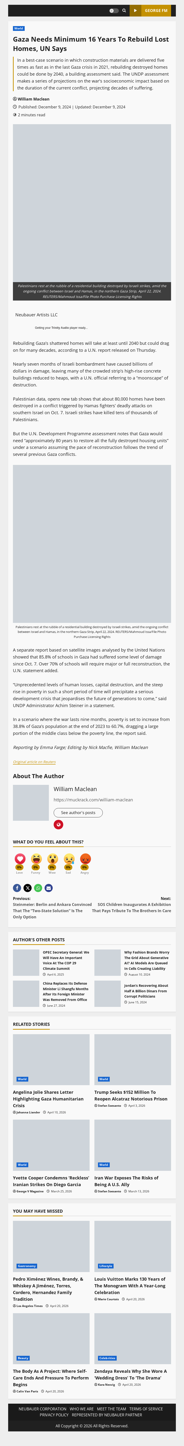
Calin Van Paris (27, 1401)
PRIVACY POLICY (54, 1424)
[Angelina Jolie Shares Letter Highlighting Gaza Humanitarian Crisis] (51, 1062)
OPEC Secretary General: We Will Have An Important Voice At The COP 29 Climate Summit (26, 966)
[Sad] (74, 863)
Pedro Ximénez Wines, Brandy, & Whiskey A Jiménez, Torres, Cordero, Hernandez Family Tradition (49, 1298)
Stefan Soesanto (109, 1115)
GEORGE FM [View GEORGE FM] (148, 11)
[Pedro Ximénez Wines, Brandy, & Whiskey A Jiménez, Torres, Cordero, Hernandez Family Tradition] (51, 1256)
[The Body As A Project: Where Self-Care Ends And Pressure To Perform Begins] (51, 1348)
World (18, 28)
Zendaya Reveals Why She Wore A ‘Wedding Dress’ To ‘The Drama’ (131, 1387)
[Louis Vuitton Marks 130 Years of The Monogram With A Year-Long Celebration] (132, 1256)
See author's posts (79, 813)
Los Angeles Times (30, 1315)
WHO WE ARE (82, 1418)
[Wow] (56, 863)
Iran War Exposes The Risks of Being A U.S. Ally (129, 1183)
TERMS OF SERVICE (146, 1418)
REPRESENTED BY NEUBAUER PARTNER (107, 1424)
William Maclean (34, 99)
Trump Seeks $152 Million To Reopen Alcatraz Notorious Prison (127, 1101)
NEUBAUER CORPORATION (42, 1418)
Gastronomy (27, 1275)
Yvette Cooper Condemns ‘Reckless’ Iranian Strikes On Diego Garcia (46, 1187)
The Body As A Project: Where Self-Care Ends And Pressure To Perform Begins (50, 1387)
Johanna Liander (28, 1115)
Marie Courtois (108, 1309)
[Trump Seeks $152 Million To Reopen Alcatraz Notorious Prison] (132, 1062)
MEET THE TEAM (111, 1418)
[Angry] (92, 863)
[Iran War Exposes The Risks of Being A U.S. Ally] (132, 1148)
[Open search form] (124, 11)
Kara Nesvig (106, 1401)
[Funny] (38, 863)
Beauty (23, 1368)
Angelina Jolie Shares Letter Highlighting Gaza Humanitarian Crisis (51, 1101)
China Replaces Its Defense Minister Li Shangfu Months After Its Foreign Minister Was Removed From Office (26, 997)
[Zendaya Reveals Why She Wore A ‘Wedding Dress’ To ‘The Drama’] (132, 1348)
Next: (131, 908)
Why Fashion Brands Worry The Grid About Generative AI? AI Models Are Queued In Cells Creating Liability (107, 966)
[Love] (20, 863)
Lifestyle (105, 1275)
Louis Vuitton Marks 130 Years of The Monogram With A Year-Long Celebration (130, 1295)
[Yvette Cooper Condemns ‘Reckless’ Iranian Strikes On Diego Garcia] (51, 1148)
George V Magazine (30, 1201)
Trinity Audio (60, 327)
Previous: (52, 911)
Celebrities (107, 1368)
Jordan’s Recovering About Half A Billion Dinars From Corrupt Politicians (107, 997)
